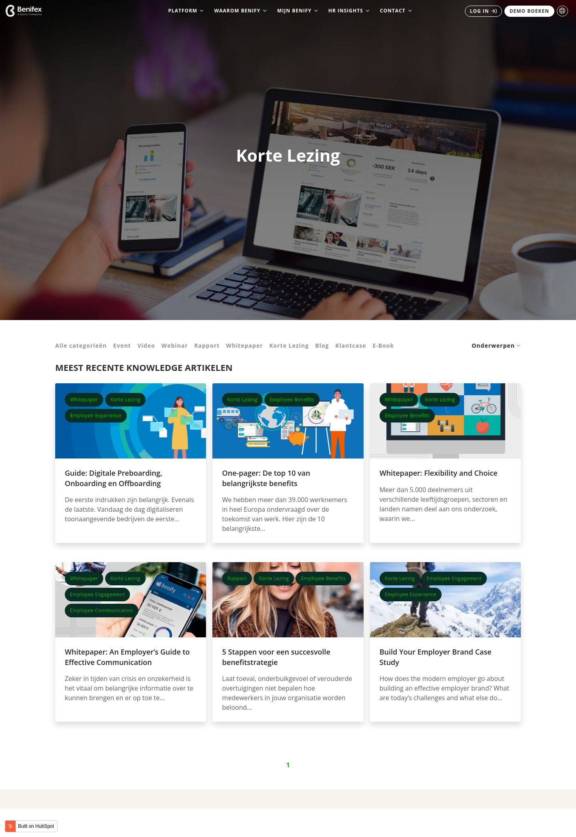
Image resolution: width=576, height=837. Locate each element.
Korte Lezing (289, 345)
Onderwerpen (493, 345)
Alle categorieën (81, 345)
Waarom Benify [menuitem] (237, 10)
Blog (322, 345)
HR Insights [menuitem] (345, 10)
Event (122, 345)
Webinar (175, 345)
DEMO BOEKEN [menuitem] (529, 11)
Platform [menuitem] (182, 10)
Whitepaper (244, 345)
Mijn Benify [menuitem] (294, 10)
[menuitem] (483, 11)
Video (146, 345)
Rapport (207, 345)
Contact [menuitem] (393, 10)
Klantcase (350, 345)
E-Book (383, 345)
